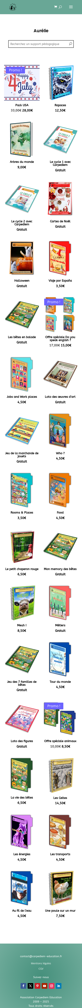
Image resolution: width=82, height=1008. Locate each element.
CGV (41, 968)
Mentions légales (41, 963)
